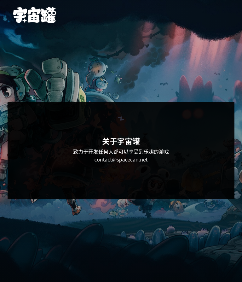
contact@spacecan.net (120, 159)
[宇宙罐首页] (34, 15)
